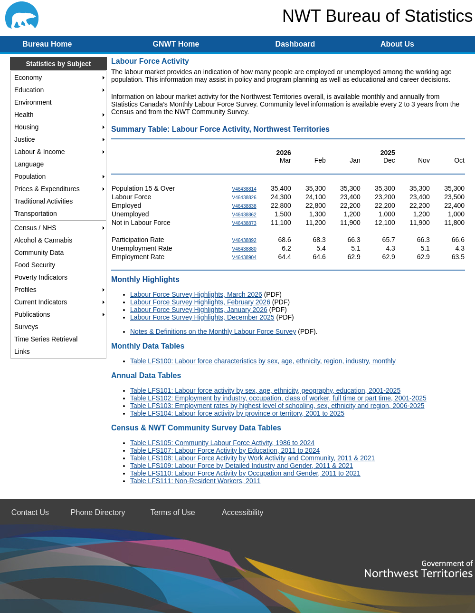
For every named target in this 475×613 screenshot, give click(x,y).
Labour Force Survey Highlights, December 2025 (202, 317)
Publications (32, 314)
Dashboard (295, 44)
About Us (397, 44)
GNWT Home (176, 44)
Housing (26, 127)
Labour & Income (39, 152)
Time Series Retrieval (45, 339)
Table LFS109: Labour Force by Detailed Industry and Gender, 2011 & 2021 (241, 465)
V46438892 (244, 240)
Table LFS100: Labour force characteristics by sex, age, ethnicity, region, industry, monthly (263, 361)
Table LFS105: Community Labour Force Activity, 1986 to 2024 (222, 443)
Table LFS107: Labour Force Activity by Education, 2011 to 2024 (225, 450)
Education (29, 90)
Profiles (25, 289)
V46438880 (244, 249)
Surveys (26, 327)
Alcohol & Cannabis (43, 240)
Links (22, 351)
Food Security (34, 265)
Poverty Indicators (40, 277)
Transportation (35, 213)
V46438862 (244, 214)
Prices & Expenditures (47, 189)
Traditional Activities (43, 201)
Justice (24, 139)
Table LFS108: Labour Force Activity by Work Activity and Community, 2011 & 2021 (252, 458)
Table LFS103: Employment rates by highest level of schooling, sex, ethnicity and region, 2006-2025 (277, 405)
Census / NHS (35, 228)
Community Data (39, 252)
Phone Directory (98, 512)
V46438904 (244, 257)
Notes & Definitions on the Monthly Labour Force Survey (213, 331)
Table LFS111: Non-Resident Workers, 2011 (195, 481)
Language (29, 164)
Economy (28, 77)
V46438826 (244, 197)
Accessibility (242, 512)
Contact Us (30, 512)
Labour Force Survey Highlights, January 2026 (198, 309)
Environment (33, 102)
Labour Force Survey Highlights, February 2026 (200, 302)
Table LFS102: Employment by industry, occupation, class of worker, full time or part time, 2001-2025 (278, 398)
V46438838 (244, 206)
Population (30, 176)
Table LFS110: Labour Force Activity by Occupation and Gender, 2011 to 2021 (245, 473)
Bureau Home (47, 44)
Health (23, 114)
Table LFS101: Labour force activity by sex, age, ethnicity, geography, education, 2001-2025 (265, 390)
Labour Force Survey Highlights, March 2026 (196, 294)
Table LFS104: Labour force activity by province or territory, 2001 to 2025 (237, 413)
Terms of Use (172, 512)
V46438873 (244, 223)
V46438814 (244, 189)
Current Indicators (40, 302)
